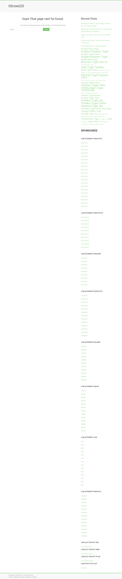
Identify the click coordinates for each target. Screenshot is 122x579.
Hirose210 (16, 6)
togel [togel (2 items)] (109, 119)
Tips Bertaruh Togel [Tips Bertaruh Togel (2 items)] (90, 119)
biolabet (83, 346)
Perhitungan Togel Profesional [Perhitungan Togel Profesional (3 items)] (92, 89)
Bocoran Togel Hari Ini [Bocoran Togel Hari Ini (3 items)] (94, 62)
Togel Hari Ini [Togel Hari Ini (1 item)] (84, 122)
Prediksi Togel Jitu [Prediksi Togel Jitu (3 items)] (92, 100)
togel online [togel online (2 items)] (93, 121)
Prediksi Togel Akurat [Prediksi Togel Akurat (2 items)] (90, 95)
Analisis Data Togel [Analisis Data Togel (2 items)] (89, 49)
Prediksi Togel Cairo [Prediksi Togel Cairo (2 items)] (90, 98)
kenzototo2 (85, 217)
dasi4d (83, 391)
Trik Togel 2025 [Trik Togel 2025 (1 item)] (84, 124)
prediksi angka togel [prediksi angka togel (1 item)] (85, 93)
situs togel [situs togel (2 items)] (106, 109)
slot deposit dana (87, 554)
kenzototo (84, 143)
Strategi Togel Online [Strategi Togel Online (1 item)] (103, 114)
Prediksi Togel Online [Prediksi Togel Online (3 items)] (93, 103)
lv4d (82, 441)
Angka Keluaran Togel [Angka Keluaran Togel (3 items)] (94, 57)
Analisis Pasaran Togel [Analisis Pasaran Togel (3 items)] (94, 51)
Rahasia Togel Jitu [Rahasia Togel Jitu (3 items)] (92, 106)
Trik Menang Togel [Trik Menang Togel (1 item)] (103, 122)
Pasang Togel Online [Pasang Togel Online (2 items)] (90, 83)
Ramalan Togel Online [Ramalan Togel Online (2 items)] (91, 109)
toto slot (84, 568)
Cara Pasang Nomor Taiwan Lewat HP (94, 46)
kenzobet (84, 258)
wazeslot (84, 496)
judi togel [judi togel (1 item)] (83, 72)
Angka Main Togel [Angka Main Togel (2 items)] (89, 59)
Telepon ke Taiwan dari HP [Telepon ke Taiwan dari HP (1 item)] (100, 116)
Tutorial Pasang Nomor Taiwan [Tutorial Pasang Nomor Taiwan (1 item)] (96, 124)
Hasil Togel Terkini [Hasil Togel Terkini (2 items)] (89, 70)
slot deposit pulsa (87, 561)
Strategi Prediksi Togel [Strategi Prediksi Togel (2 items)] (91, 111)
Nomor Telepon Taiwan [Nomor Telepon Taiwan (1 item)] (100, 80)
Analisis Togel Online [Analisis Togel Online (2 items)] (90, 54)
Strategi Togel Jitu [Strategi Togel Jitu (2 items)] (89, 114)
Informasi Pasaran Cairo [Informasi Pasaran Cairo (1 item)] (104, 70)
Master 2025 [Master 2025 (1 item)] (104, 72)
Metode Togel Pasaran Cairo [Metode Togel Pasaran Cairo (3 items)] (94, 76)
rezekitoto (84, 295)
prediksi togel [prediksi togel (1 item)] (94, 93)
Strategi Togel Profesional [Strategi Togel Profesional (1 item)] (87, 116)
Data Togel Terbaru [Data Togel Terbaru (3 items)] (92, 67)
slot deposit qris (86, 547)
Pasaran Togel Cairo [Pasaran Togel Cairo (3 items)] (93, 85)
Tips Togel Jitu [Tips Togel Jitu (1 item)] (103, 119)
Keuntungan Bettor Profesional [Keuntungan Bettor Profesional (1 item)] (93, 72)
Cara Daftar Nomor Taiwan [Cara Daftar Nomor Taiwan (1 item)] (87, 65)
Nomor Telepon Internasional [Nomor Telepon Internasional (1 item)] (88, 80)
